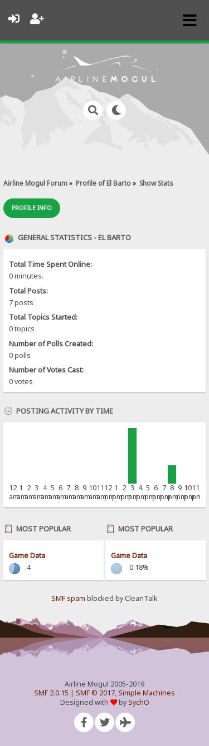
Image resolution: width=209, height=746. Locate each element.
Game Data (27, 555)
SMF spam (68, 598)
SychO (138, 702)
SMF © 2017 (95, 693)
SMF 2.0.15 (51, 693)
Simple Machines (146, 693)
